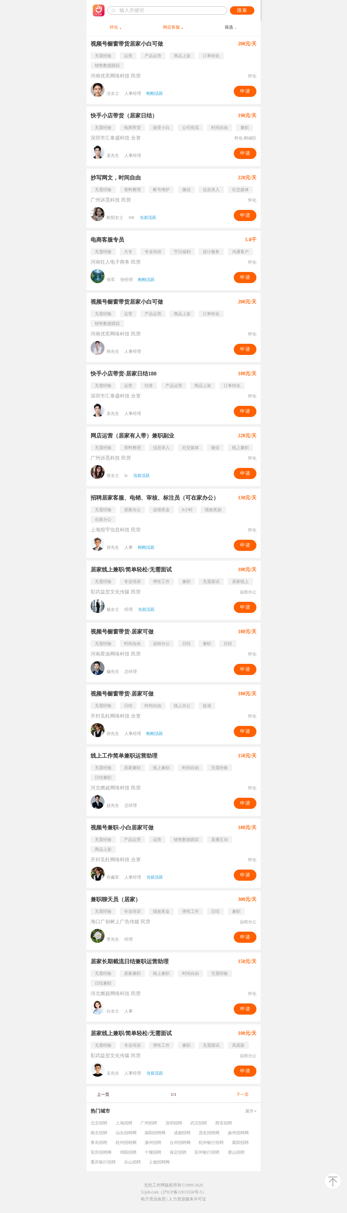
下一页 (242, 1094)
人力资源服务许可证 (187, 1199)
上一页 (103, 1094)
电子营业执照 (153, 1199)
